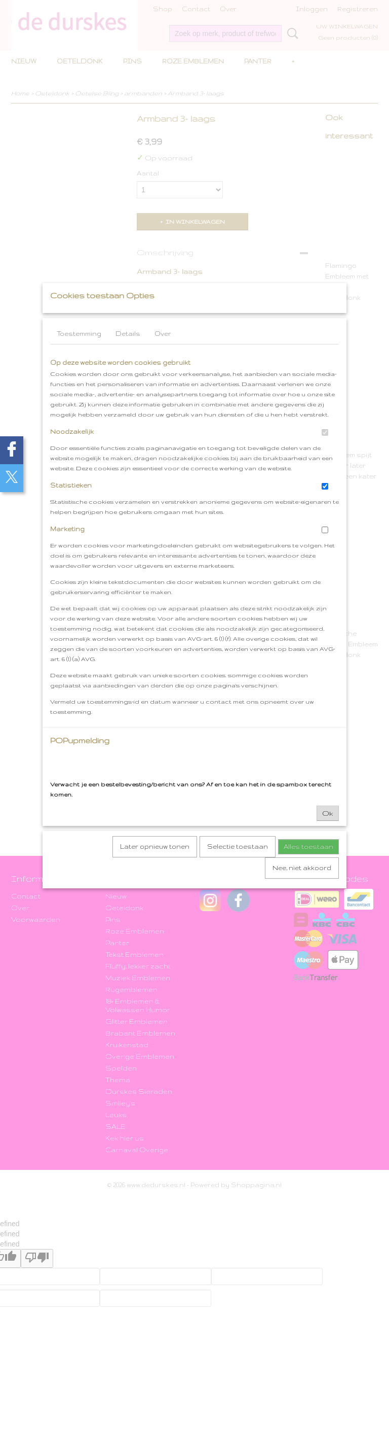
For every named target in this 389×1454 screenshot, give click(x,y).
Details (127, 353)
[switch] (325, 452)
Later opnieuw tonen (154, 866)
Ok (327, 833)
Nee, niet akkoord (302, 887)
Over (162, 353)
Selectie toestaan (237, 866)
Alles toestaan (308, 866)
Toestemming (79, 353)
